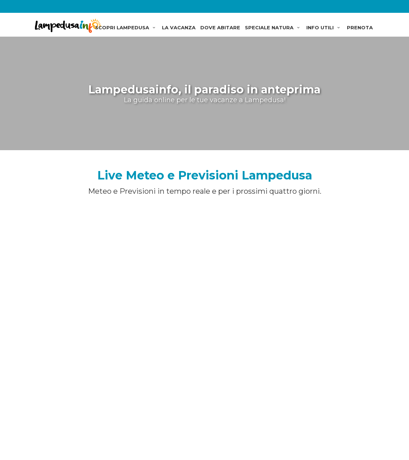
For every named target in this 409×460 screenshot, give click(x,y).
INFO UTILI (324, 27)
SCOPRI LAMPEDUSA (126, 27)
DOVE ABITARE (220, 27)
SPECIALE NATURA (273, 27)
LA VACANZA (179, 27)
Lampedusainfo (69, 25)
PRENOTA (360, 27)
